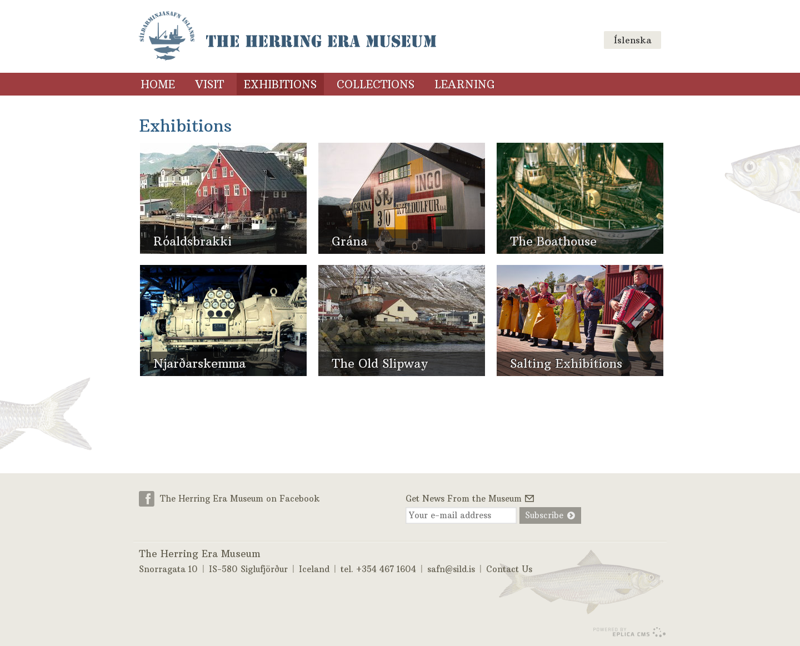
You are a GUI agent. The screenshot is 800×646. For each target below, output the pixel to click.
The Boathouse (553, 241)
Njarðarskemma (199, 363)
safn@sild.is (451, 569)
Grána (349, 241)
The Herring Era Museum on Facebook (240, 498)
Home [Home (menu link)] (158, 84)
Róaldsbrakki (192, 241)
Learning (464, 84)
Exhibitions (280, 84)
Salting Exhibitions (566, 363)
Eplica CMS (629, 632)
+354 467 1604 (386, 569)
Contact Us (509, 569)
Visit (209, 84)
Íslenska (632, 40)
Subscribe (544, 515)
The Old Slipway (380, 363)
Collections (375, 84)
